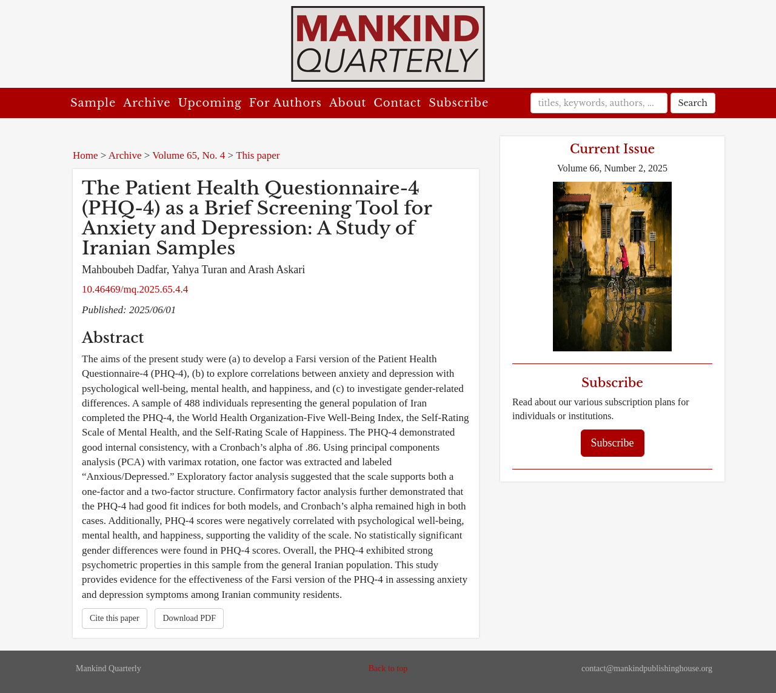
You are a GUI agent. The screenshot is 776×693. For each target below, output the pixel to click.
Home (85, 155)
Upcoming (210, 103)
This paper (257, 155)
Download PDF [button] (189, 618)
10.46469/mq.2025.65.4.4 (135, 289)
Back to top (388, 668)
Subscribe (459, 103)
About (347, 103)
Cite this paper (114, 618)
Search (692, 103)
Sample (93, 103)
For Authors (285, 103)
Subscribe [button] (612, 443)
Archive (146, 103)
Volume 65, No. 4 (188, 155)
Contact (397, 103)
